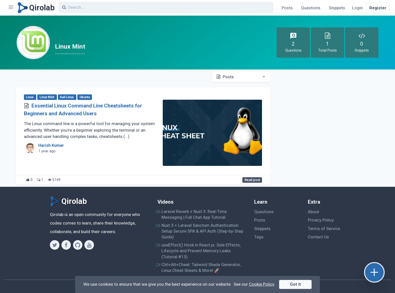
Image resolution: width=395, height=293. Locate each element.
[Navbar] (10, 8)
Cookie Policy (261, 284)
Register (377, 7)
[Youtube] (89, 245)
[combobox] (166, 7)
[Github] (77, 245)
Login (357, 7)
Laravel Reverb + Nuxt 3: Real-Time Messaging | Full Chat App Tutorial (194, 214)
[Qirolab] (35, 8)
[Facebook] (66, 245)
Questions (310, 7)
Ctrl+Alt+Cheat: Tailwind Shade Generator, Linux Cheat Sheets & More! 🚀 (201, 267)
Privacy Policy (321, 220)
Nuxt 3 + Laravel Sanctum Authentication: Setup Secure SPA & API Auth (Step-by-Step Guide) (202, 231)
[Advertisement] (329, 109)
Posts (287, 7)
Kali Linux (67, 97)
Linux (30, 97)
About (313, 211)
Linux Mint (47, 97)
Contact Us (318, 236)
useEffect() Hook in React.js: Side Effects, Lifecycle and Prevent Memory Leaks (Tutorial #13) (201, 250)
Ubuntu (85, 97)
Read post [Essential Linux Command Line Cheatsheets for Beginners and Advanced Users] (252, 180)
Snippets (337, 7)
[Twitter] (54, 245)
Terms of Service (324, 228)
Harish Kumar (51, 145)
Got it (295, 284)
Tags (259, 236)
